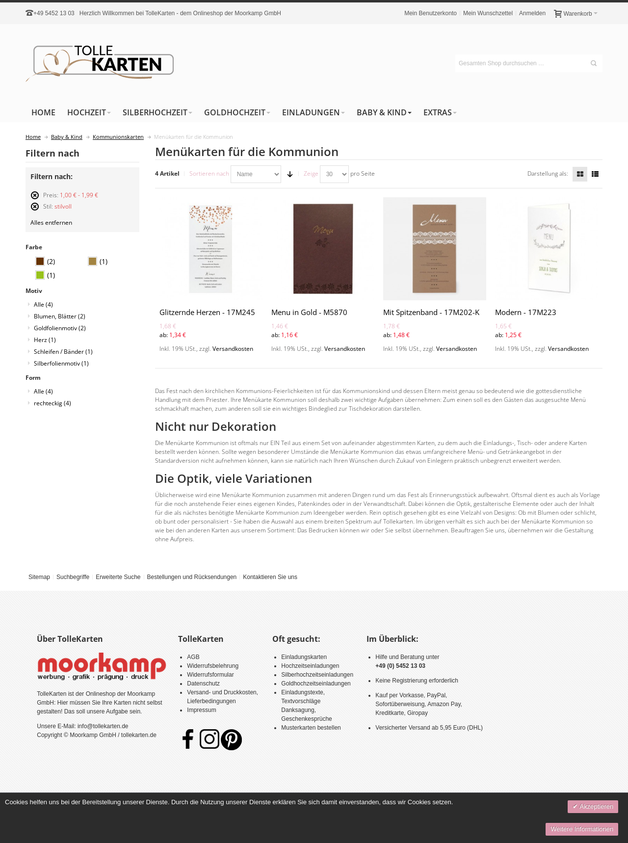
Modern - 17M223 (525, 312)
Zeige (311, 173)
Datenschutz (203, 683)
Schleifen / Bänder (63, 351)
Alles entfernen (51, 222)
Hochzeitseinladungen (310, 665)
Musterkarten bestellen (310, 727)
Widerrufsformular (210, 674)
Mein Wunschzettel (488, 13)
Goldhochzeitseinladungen (315, 683)
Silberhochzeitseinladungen (317, 674)
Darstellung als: (547, 173)
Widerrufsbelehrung (212, 665)
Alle (43, 304)
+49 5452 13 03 (54, 13)
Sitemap (39, 577)
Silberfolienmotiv (61, 363)
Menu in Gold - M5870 (309, 312)
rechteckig (52, 403)
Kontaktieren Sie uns (270, 577)
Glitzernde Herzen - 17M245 (207, 312)
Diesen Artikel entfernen (34, 199)
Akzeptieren (595, 806)
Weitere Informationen (581, 829)
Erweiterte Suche (118, 577)
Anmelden (532, 13)
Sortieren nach (209, 173)
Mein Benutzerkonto (430, 13)
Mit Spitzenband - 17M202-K (431, 312)
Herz (45, 340)
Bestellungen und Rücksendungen (191, 577)
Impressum (201, 710)
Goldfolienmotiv (60, 328)
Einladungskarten (304, 657)
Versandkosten (232, 348)
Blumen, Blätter (59, 316)
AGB (193, 657)
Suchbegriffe (72, 577)
